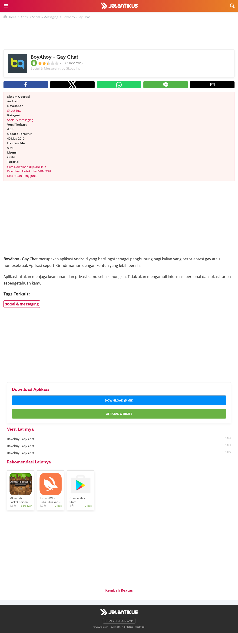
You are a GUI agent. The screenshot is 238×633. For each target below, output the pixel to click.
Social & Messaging (20, 120)
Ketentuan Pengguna (21, 176)
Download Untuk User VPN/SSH (29, 171)
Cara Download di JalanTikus (26, 167)
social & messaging (22, 304)
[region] (119, 33)
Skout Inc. (14, 110)
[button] (6, 6)
